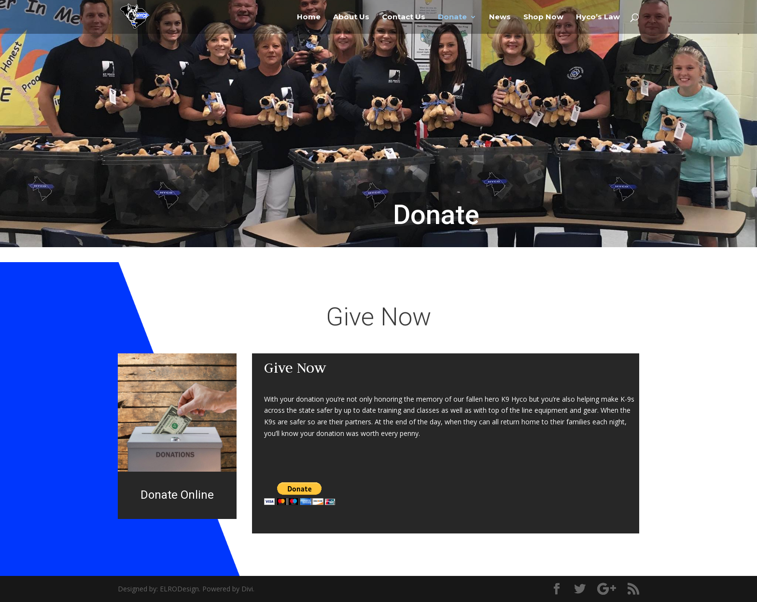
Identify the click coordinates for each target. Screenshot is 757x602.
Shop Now (543, 17)
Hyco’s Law (598, 17)
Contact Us (403, 17)
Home (309, 17)
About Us (351, 17)
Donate (452, 17)
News (500, 17)
